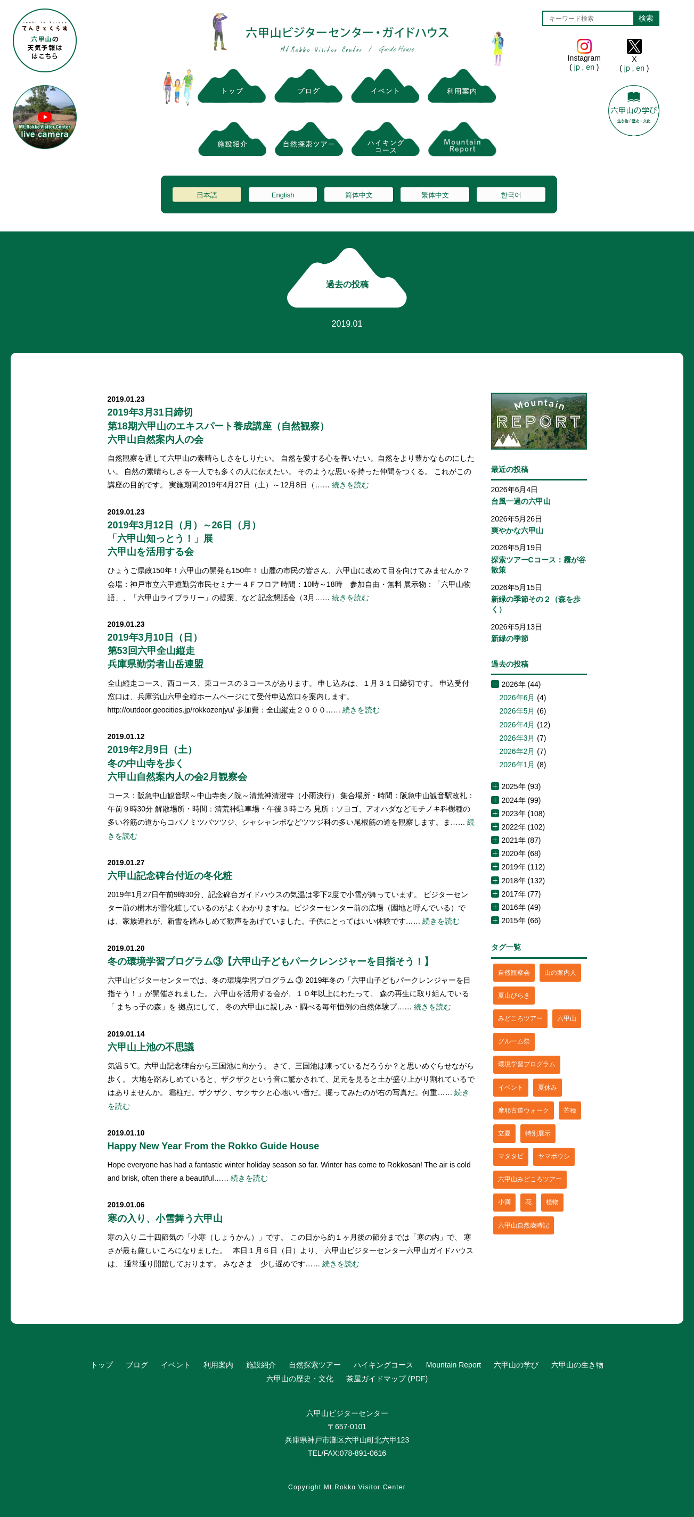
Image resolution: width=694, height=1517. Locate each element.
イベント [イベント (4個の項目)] (511, 1087)
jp (577, 67)
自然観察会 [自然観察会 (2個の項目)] (514, 972)
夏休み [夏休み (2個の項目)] (547, 1087)
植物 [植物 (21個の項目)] (552, 1202)
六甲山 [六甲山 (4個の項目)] (566, 1018)
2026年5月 (517, 711)
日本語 (207, 195)
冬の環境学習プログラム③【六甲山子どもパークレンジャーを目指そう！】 (271, 961)
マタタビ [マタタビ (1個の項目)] (511, 1156)
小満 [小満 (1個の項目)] (504, 1202)
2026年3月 (517, 738)
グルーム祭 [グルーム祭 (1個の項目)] (514, 1041)
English (283, 195)
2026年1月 (517, 764)
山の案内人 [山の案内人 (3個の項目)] (560, 972)
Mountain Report (453, 1365)
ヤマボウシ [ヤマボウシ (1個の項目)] (554, 1156)
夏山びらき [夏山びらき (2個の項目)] (514, 995)
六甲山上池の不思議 (151, 1047)
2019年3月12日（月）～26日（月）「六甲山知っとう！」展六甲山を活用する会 (184, 538)
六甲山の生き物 (577, 1365)
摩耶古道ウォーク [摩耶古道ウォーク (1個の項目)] (523, 1110)
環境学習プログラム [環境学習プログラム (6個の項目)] (527, 1064)
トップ (102, 1365)
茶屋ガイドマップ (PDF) (387, 1378)
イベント (176, 1365)
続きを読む (350, 484)
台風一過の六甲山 (521, 501)
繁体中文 (435, 195)
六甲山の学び (516, 1365)
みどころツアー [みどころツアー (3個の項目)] (520, 1018)
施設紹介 (261, 1365)
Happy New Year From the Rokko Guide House (214, 1146)
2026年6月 (517, 697)
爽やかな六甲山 (517, 530)
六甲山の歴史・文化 (299, 1378)
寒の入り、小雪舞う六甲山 (165, 1218)
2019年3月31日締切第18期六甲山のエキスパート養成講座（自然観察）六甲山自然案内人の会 (218, 425)
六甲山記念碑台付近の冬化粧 (170, 876)
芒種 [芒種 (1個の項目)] (570, 1110)
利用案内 (218, 1365)
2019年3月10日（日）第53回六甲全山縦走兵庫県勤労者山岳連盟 (155, 650)
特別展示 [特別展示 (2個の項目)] (538, 1133)
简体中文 (359, 195)
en (590, 67)
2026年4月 (517, 724)
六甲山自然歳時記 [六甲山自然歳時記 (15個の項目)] (523, 1225)
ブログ (137, 1365)
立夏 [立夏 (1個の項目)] (504, 1133)
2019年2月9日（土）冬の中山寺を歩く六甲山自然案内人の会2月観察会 (177, 763)
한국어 (511, 195)
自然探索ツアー (315, 1365)
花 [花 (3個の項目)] (528, 1202)
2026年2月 (517, 751)
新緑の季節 (509, 638)
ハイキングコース (383, 1365)
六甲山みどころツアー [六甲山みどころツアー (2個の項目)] (530, 1179)
